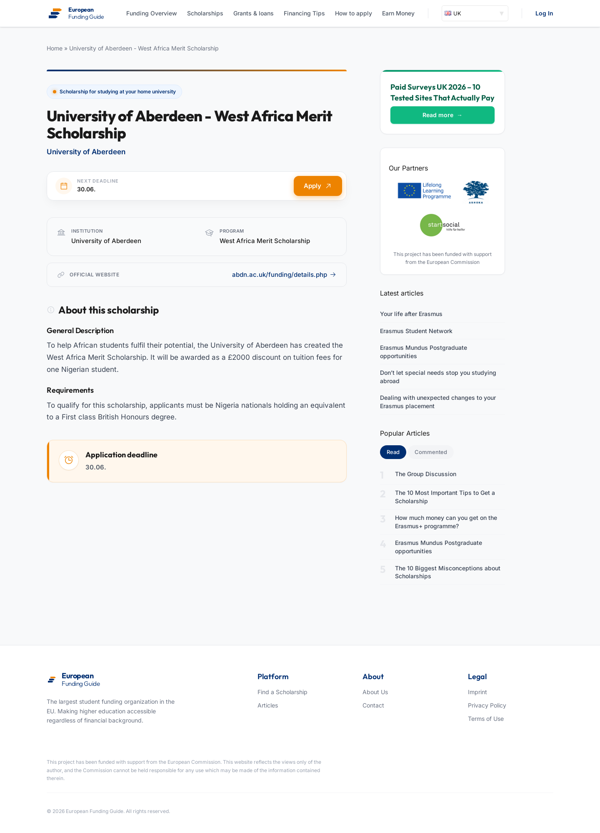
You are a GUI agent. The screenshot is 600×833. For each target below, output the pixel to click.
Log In (544, 13)
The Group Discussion (425, 473)
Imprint (477, 691)
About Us (375, 691)
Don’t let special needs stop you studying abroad (438, 376)
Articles (268, 705)
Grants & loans (253, 13)
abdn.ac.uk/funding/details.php (284, 275)
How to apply (353, 13)
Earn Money (398, 13)
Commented (431, 452)
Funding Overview (151, 13)
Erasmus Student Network (416, 330)
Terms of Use (486, 718)
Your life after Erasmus (411, 313)
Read (396, 451)
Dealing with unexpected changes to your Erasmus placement (438, 401)
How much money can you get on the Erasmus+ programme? (446, 521)
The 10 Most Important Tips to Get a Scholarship (445, 496)
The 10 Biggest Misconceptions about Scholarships (447, 572)
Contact (373, 705)
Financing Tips (304, 13)
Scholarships (205, 13)
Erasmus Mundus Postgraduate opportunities (423, 351)
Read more (442, 114)
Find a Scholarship (283, 691)
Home (54, 48)
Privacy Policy (487, 705)
